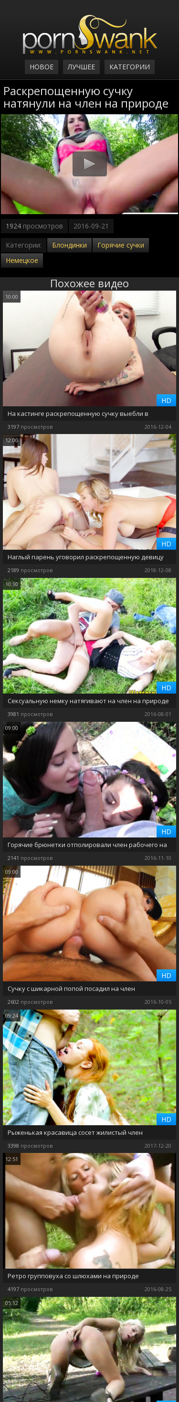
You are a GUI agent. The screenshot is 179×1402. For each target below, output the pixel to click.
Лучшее (81, 66)
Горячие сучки (120, 245)
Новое (41, 66)
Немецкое (22, 260)
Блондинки (69, 245)
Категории (129, 66)
